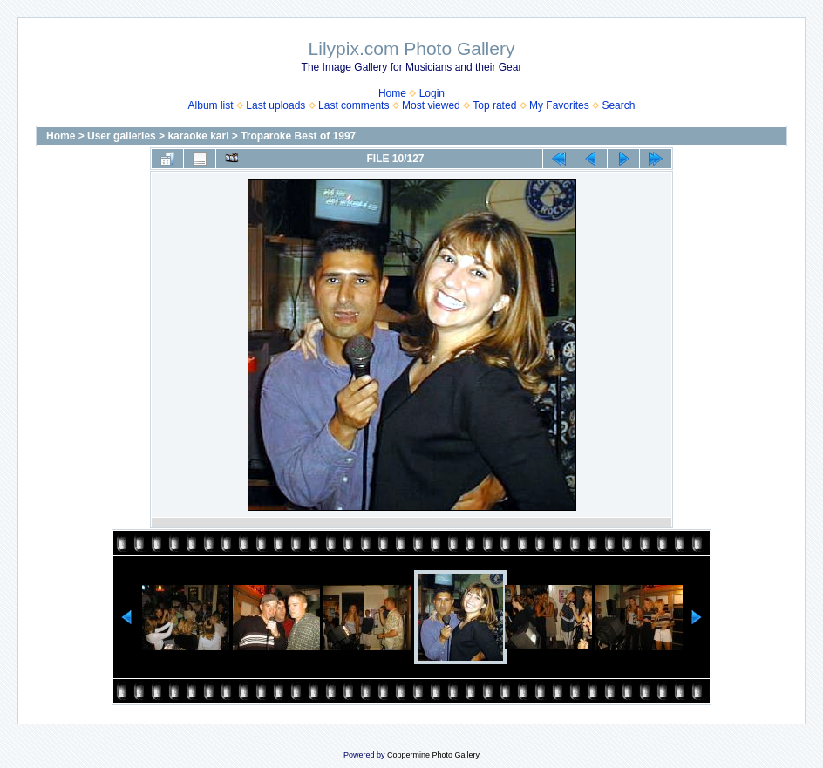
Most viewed (431, 105)
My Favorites (559, 105)
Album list (211, 105)
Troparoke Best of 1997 (298, 136)
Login (432, 93)
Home (392, 93)
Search (618, 105)
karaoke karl (197, 136)
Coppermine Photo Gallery (433, 755)
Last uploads (275, 105)
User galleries (121, 136)
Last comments (353, 105)
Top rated (494, 105)
